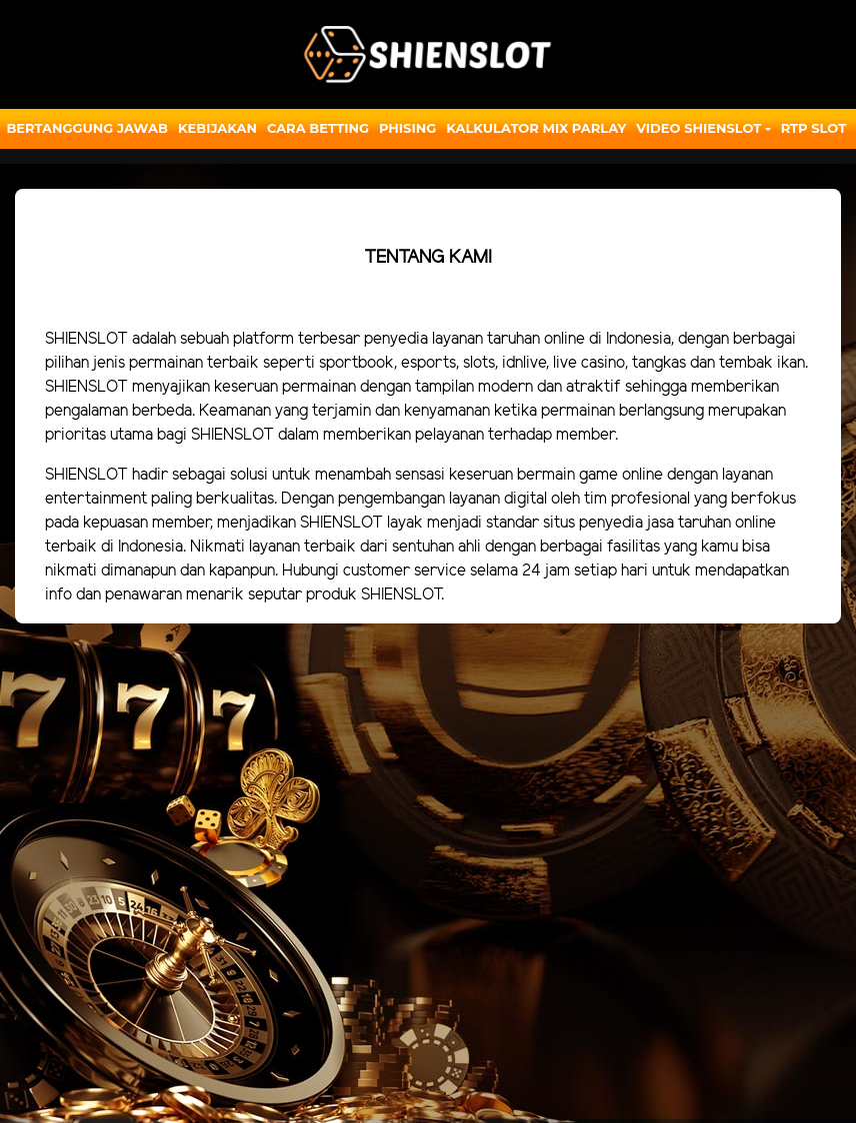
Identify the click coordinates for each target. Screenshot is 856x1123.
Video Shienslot (698, 128)
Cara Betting (318, 128)
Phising (407, 128)
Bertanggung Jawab (86, 128)
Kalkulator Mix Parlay (536, 128)
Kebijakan (217, 128)
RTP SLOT (814, 128)
